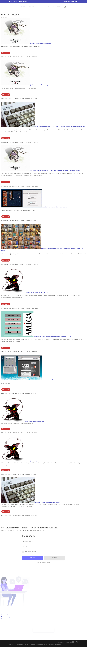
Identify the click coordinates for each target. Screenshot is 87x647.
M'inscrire (54, 557)
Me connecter (5, 615)
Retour (43, 630)
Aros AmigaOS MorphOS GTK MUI (35, 461)
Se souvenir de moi (29, 552)
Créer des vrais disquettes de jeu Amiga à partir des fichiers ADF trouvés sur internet (60, 126)
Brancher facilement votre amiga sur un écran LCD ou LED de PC (52, 336)
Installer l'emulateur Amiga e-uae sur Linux (54, 207)
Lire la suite (5, 53)
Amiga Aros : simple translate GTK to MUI (47, 502)
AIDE (47, 7)
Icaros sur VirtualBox (48, 380)
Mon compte (56, 7)
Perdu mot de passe (7, 617)
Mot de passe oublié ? (43, 562)
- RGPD (45, 644)
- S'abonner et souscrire (54, 644)
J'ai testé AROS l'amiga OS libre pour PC (36, 292)
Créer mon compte (6, 619)
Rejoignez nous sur (68, 1)
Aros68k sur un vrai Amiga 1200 (34, 421)
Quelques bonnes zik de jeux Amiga (40, 43)
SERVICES (31, 7)
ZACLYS (23, 7)
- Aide (26, 644)
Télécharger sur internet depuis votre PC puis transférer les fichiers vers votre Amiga (55, 170)
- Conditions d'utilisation (35, 644)
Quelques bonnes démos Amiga (39, 85)
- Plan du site (20, 644)
